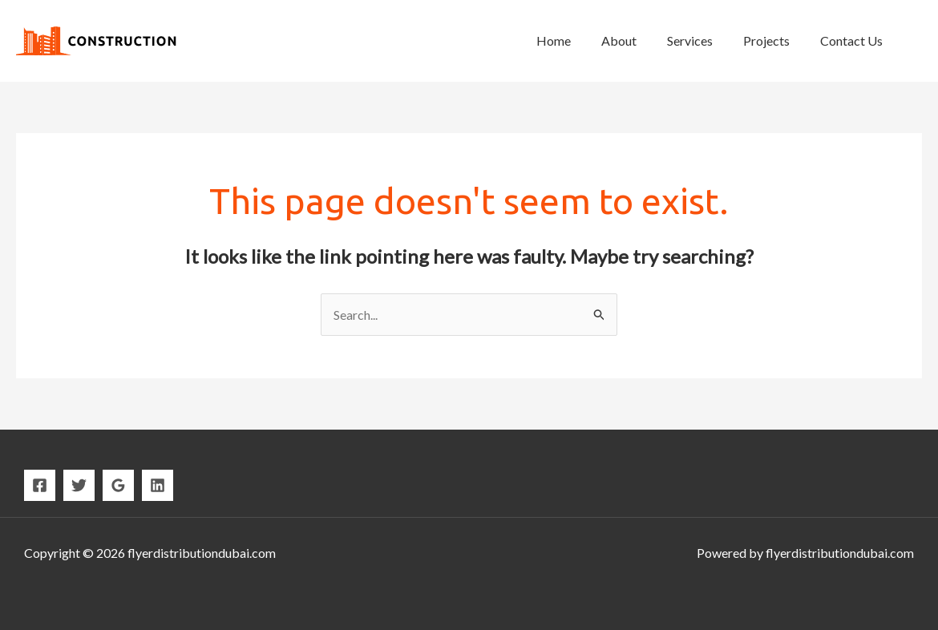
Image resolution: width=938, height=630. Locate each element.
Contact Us (854, 40)
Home (575, 40)
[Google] (118, 485)
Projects (773, 40)
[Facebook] (39, 485)
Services (702, 40)
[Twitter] (79, 485)
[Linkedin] (157, 485)
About (635, 40)
